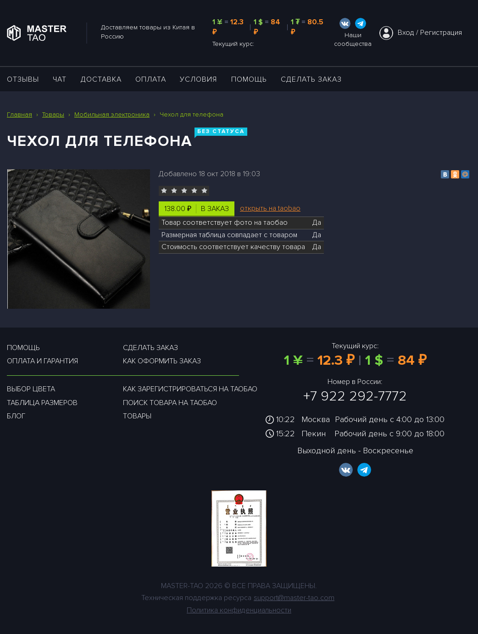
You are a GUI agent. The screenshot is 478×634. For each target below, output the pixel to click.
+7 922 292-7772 (355, 396)
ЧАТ (60, 79)
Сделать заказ (311, 79)
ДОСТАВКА (101, 79)
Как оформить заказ (162, 361)
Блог (16, 416)
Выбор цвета (31, 389)
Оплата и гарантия (42, 361)
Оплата (150, 79)
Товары (137, 416)
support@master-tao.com (294, 597)
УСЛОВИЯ (198, 79)
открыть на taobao (270, 208)
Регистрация (441, 32)
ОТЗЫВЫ (23, 79)
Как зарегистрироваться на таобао (190, 389)
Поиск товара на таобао (170, 402)
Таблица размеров (42, 402)
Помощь (249, 79)
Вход (406, 32)
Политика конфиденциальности (239, 610)
